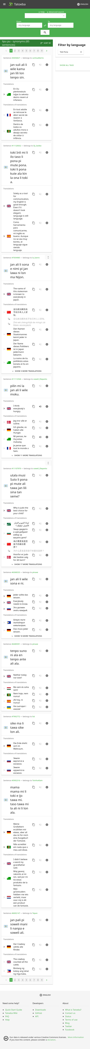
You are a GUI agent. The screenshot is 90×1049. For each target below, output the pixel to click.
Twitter (68, 1026)
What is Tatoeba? (73, 1009)
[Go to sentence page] (46, 64)
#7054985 (16, 257)
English (82, 4)
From (19, 21)
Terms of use (71, 1019)
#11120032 (16, 145)
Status (68, 1016)
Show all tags (67, 65)
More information (76, 1037)
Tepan (34, 913)
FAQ (7, 1016)
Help (42, 12)
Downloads (40, 1009)
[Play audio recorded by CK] (40, 406)
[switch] (16, 71)
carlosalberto (38, 58)
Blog (67, 1023)
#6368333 (16, 572)
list (33, 716)
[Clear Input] (81, 52)
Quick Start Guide (13, 1009)
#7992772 (16, 716)
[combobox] (29, 25)
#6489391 (16, 644)
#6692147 (16, 913)
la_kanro (36, 257)
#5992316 (16, 780)
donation (51, 1039)
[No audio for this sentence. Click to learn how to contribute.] (40, 64)
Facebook (69, 1029)
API (36, 1016)
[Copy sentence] (33, 64)
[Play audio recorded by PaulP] (40, 437)
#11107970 (16, 468)
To (49, 21)
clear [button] (63, 15)
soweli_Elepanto (40, 379)
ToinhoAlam (37, 780)
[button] (45, 25)
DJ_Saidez (37, 145)
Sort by (45, 43)
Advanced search (56, 12)
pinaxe (35, 572)
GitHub (38, 1013)
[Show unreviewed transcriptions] (48, 257)
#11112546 (16, 379)
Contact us (70, 1013)
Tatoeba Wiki (11, 1013)
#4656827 (16, 58)
